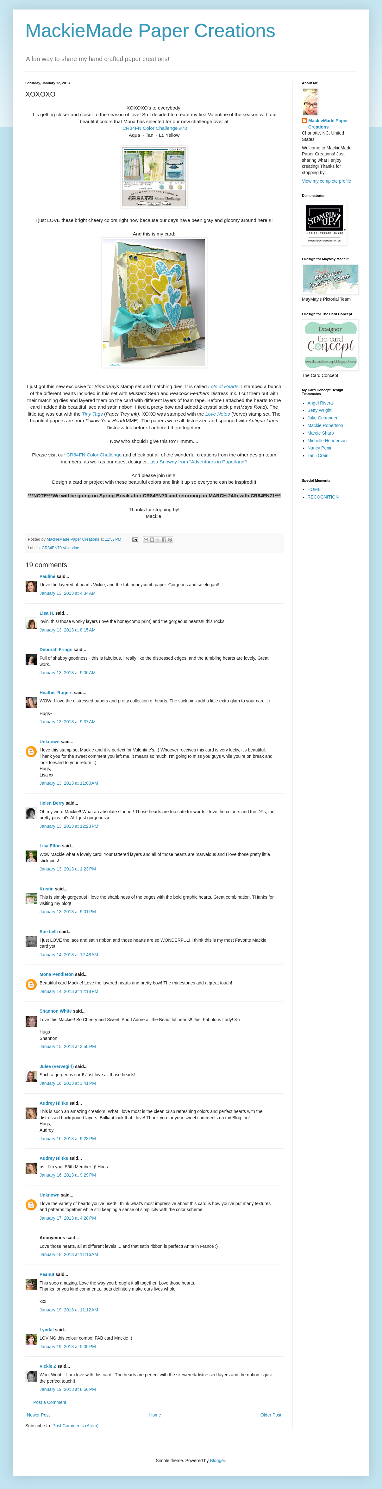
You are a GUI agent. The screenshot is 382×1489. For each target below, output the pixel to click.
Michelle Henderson (327, 440)
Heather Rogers (56, 692)
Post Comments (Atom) (75, 1425)
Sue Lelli (49, 931)
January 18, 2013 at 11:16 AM (69, 1254)
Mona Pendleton (57, 974)
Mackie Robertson (325, 425)
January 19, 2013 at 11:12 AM (69, 1309)
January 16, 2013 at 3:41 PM (68, 1083)
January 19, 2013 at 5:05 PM (68, 1346)
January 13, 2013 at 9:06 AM (68, 672)
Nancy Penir (320, 447)
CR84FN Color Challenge (94, 454)
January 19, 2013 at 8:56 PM (68, 1389)
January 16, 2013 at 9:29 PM (68, 1175)
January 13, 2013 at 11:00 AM (69, 783)
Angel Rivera (320, 402)
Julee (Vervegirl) (57, 1066)
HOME (314, 489)
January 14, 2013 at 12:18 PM (69, 991)
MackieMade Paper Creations (150, 30)
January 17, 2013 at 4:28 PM (68, 1218)
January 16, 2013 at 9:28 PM (68, 1138)
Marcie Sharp (321, 433)
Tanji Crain (318, 455)
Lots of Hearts (223, 386)
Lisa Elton (50, 845)
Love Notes (217, 414)
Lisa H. (47, 613)
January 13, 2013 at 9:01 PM (68, 911)
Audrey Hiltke (54, 1103)
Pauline (47, 576)
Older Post (270, 1414)
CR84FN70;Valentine (60, 548)
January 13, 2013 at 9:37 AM (68, 721)
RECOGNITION (323, 496)
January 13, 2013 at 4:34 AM (68, 593)
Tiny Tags (92, 414)
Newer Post (38, 1414)
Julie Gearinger (323, 417)
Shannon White (56, 1011)
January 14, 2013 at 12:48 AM (69, 954)
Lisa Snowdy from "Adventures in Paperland (197, 461)
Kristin (46, 888)
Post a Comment (49, 1402)
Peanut (47, 1274)
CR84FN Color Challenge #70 (154, 128)
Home (155, 1414)
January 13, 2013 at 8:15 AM (68, 629)
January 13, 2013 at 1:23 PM (68, 868)
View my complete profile (326, 181)
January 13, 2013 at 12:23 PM (69, 826)
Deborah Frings (56, 649)
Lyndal (47, 1329)
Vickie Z (48, 1366)
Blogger (217, 1460)
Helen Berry (52, 803)
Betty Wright (320, 410)
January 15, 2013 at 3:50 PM (68, 1046)
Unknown (49, 741)
